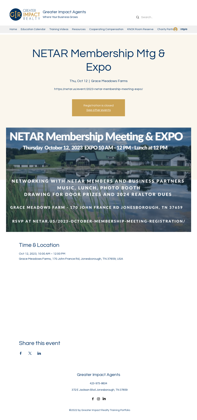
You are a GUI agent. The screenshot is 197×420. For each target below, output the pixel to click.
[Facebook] (93, 399)
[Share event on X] (30, 353)
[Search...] (162, 17)
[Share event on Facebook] (20, 353)
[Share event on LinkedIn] (39, 353)
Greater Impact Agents (64, 12)
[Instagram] (98, 399)
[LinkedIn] (104, 399)
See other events (98, 110)
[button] (140, 29)
